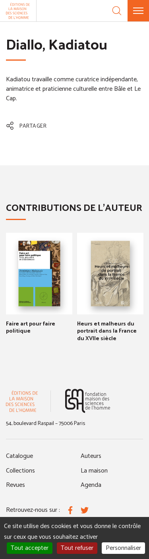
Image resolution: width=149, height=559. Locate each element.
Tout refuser (77, 548)
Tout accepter (29, 548)
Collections (20, 470)
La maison (94, 470)
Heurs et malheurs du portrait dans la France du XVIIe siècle (107, 331)
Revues (15, 485)
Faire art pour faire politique (30, 328)
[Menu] (138, 10)
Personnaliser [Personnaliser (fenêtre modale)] (123, 548)
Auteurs (91, 456)
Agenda (91, 485)
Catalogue (19, 456)
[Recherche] (117, 10)
